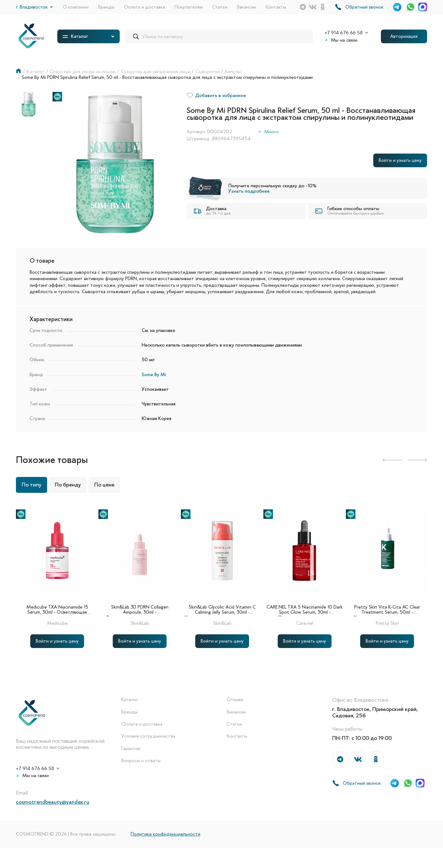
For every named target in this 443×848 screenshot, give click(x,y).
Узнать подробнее (248, 191)
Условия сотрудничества (148, 736)
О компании (76, 7)
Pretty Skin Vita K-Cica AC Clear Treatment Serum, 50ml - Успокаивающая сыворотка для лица (387, 610)
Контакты (276, 7)
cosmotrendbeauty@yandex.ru (52, 802)
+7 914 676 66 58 (344, 32)
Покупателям (189, 7)
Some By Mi (154, 374)
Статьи (219, 7)
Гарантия (130, 748)
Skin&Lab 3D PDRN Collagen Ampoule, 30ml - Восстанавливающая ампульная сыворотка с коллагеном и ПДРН (140, 610)
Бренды (106, 7)
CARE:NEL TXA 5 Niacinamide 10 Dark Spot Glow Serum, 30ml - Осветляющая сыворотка (305, 610)
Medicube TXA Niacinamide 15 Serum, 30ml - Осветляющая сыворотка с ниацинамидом (57, 610)
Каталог (129, 699)
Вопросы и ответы (141, 760)
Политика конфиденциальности (165, 834)
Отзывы (235, 699)
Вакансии (246, 7)
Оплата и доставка (144, 7)
